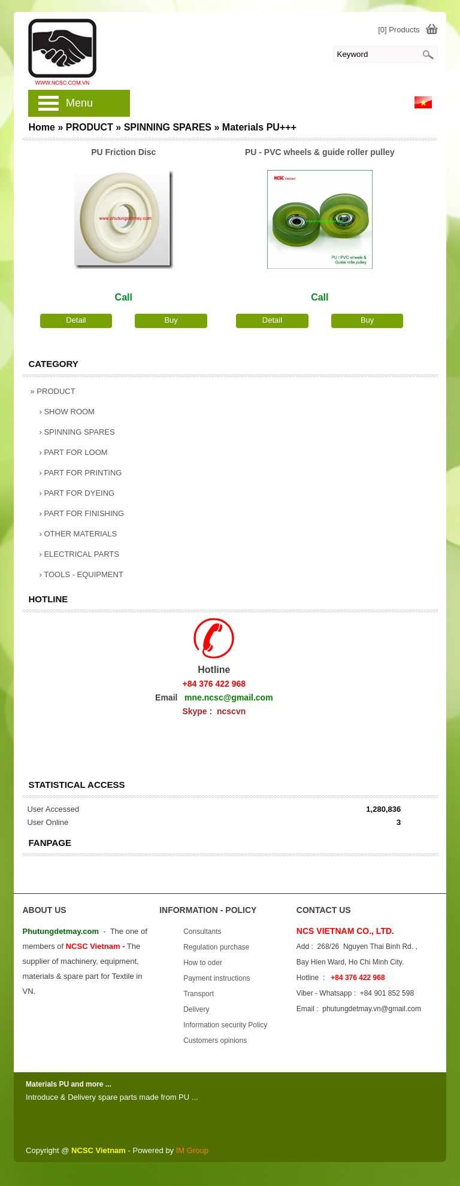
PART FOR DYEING (76, 493)
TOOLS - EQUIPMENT (81, 574)
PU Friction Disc (123, 152)
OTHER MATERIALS (78, 533)
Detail (76, 320)
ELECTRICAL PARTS (79, 554)
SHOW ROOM (66, 411)
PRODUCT (52, 391)
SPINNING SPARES (76, 431)
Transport (198, 994)
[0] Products (398, 29)
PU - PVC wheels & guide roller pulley (320, 152)
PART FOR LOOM (73, 452)
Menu (79, 103)
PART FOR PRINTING (80, 472)
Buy (170, 320)
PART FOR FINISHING (81, 513)
